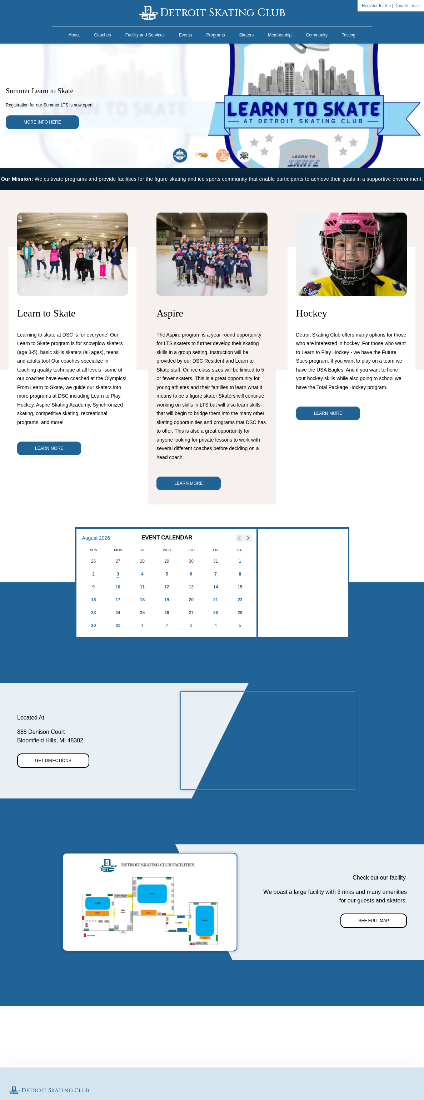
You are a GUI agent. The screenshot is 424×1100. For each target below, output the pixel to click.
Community (317, 35)
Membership (279, 35)
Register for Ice (376, 5)
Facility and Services (145, 35)
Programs (215, 35)
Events (185, 35)
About (74, 35)
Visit (416, 5)
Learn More (49, 448)
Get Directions (53, 760)
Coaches (102, 35)
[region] (268, 740)
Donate (401, 5)
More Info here (42, 122)
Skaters (246, 35)
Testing (348, 35)
